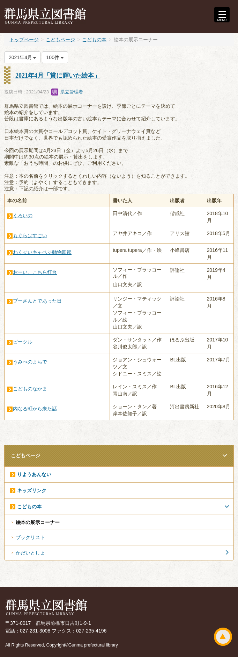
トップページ (24, 39)
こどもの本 (94, 39)
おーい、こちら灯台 (35, 272)
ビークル (22, 342)
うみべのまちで (30, 362)
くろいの (22, 215)
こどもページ (60, 39)
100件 (55, 57)
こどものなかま (30, 388)
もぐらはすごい (30, 235)
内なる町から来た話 (35, 408)
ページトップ (223, 637)
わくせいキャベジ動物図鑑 (42, 252)
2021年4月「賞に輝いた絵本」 (57, 75)
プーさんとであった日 (37, 301)
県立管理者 (67, 91)
